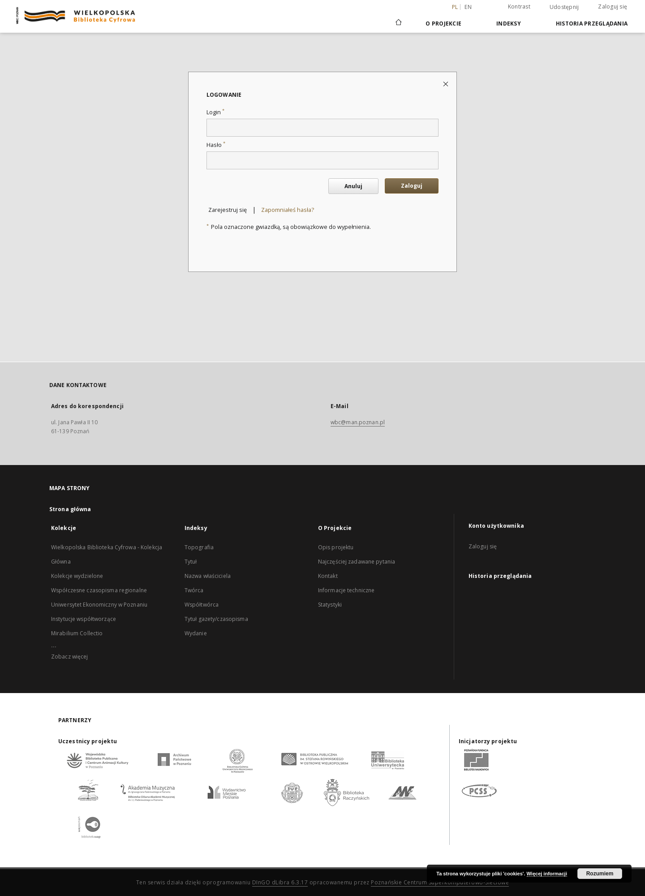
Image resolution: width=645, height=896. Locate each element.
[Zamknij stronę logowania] (446, 83)
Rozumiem (600, 873)
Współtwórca (202, 604)
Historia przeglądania (592, 23)
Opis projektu (336, 547)
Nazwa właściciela (208, 576)
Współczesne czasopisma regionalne (99, 590)
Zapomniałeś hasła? (287, 210)
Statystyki (330, 604)
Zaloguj (411, 186)
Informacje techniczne (346, 590)
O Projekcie (443, 23)
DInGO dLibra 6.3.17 (280, 882)
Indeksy (508, 23)
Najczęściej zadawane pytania (356, 561)
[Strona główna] (398, 23)
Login (215, 112)
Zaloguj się (612, 6)
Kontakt (328, 576)
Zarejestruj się (227, 210)
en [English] (468, 7)
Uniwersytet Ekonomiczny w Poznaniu (99, 604)
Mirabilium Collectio (77, 633)
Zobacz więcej (69, 656)
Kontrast (519, 6)
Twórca (194, 590)
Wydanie (196, 633)
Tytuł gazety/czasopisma (216, 619)
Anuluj (353, 186)
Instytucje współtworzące (83, 619)
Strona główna (70, 509)
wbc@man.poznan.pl (358, 422)
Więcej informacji (547, 873)
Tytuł (191, 561)
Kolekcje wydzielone (77, 576)
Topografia (199, 547)
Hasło (215, 145)
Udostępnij (564, 7)
